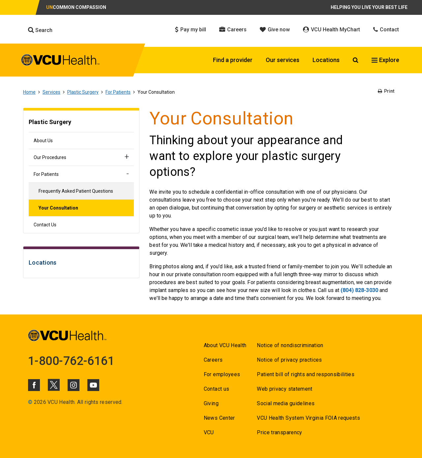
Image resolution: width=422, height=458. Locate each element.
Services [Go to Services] (51, 92)
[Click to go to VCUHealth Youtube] (93, 385)
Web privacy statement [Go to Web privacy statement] (284, 389)
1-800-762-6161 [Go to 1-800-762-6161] (71, 361)
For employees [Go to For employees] (222, 374)
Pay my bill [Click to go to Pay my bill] (190, 29)
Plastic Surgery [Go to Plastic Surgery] (83, 92)
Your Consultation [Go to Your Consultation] (58, 208)
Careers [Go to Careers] (213, 360)
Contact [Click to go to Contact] (386, 29)
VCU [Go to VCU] (209, 432)
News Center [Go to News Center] (219, 418)
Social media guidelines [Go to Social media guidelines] (286, 403)
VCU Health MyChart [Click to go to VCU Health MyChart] (331, 29)
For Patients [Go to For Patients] (118, 92)
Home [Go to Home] (29, 92)
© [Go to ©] (30, 402)
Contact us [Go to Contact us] (216, 389)
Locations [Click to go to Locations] (326, 59)
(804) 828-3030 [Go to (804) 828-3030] (359, 290)
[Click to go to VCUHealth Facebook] (34, 385)
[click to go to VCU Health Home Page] (60, 61)
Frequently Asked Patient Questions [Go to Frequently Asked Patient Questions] (76, 191)
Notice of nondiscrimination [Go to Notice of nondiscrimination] (290, 345)
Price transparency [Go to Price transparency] (279, 432)
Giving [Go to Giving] (211, 403)
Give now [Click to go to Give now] (275, 29)
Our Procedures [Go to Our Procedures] (50, 157)
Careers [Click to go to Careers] (233, 29)
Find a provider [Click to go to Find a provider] (233, 59)
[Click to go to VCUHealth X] (54, 385)
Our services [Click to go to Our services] (282, 59)
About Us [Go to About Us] (43, 140)
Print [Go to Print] (386, 91)
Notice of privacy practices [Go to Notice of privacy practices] (289, 360)
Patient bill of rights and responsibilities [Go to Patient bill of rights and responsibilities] (305, 374)
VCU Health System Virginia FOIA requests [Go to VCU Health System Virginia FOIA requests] (308, 418)
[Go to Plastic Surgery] (81, 123)
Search (40, 30)
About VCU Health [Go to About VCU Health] (225, 345)
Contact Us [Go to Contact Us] (45, 224)
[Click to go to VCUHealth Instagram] (73, 385)
